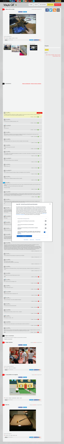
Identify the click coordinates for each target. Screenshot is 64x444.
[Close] (50, 204)
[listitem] (32, 218)
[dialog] (32, 222)
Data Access (32, 239)
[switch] (45, 221)
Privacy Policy (38, 239)
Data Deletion (26, 239)
